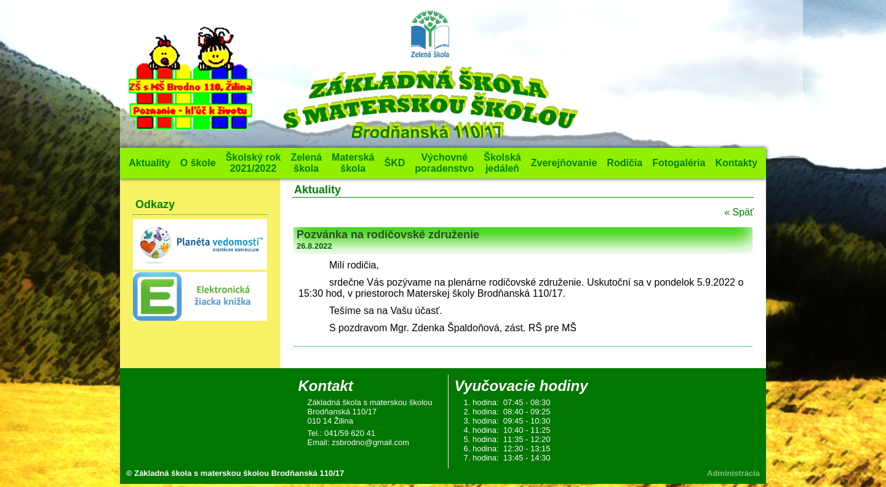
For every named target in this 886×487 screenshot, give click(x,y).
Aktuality (149, 163)
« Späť (739, 212)
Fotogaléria (678, 163)
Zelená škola (306, 163)
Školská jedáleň (502, 163)
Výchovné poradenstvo (444, 163)
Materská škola (353, 163)
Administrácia (733, 473)
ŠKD (394, 163)
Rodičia (624, 163)
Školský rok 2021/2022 (253, 163)
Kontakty (736, 163)
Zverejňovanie (564, 163)
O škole (198, 163)
